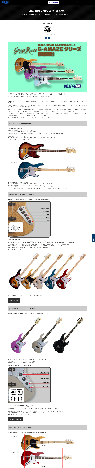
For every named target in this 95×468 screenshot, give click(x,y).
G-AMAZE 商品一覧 (14, 300)
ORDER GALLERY (73, 2)
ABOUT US (61, 2)
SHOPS (66, 2)
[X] (46, 38)
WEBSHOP (84, 2)
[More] (49, 38)
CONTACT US (90, 2)
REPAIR (79, 2)
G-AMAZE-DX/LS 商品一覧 (15, 419)
